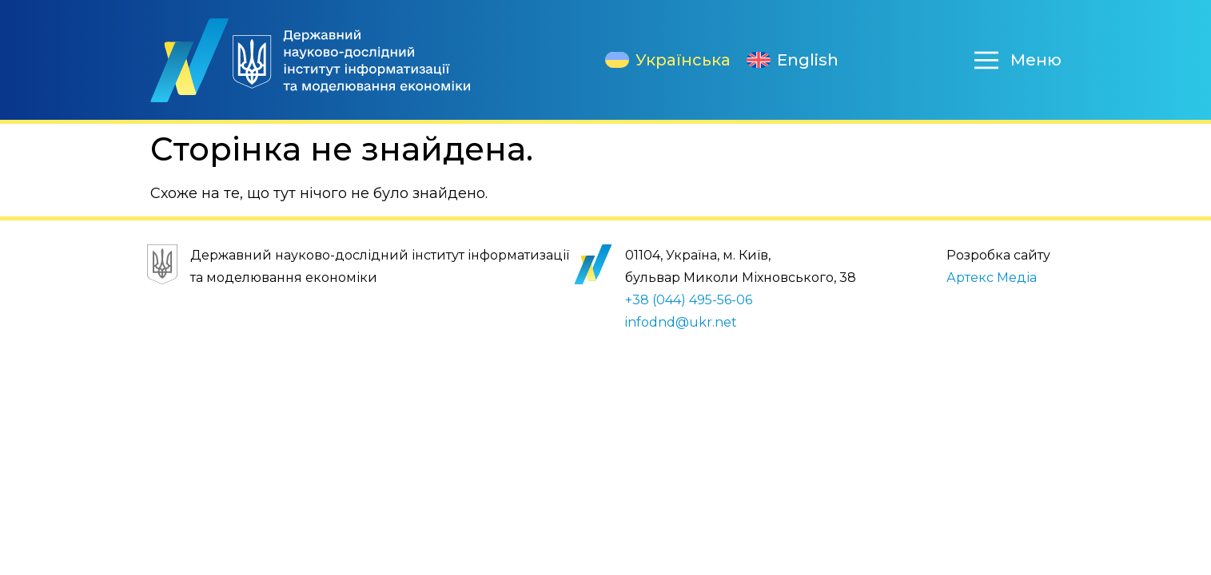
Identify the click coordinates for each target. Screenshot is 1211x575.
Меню (1036, 59)
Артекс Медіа (991, 277)
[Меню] (986, 60)
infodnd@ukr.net (681, 322)
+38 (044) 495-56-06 (688, 299)
